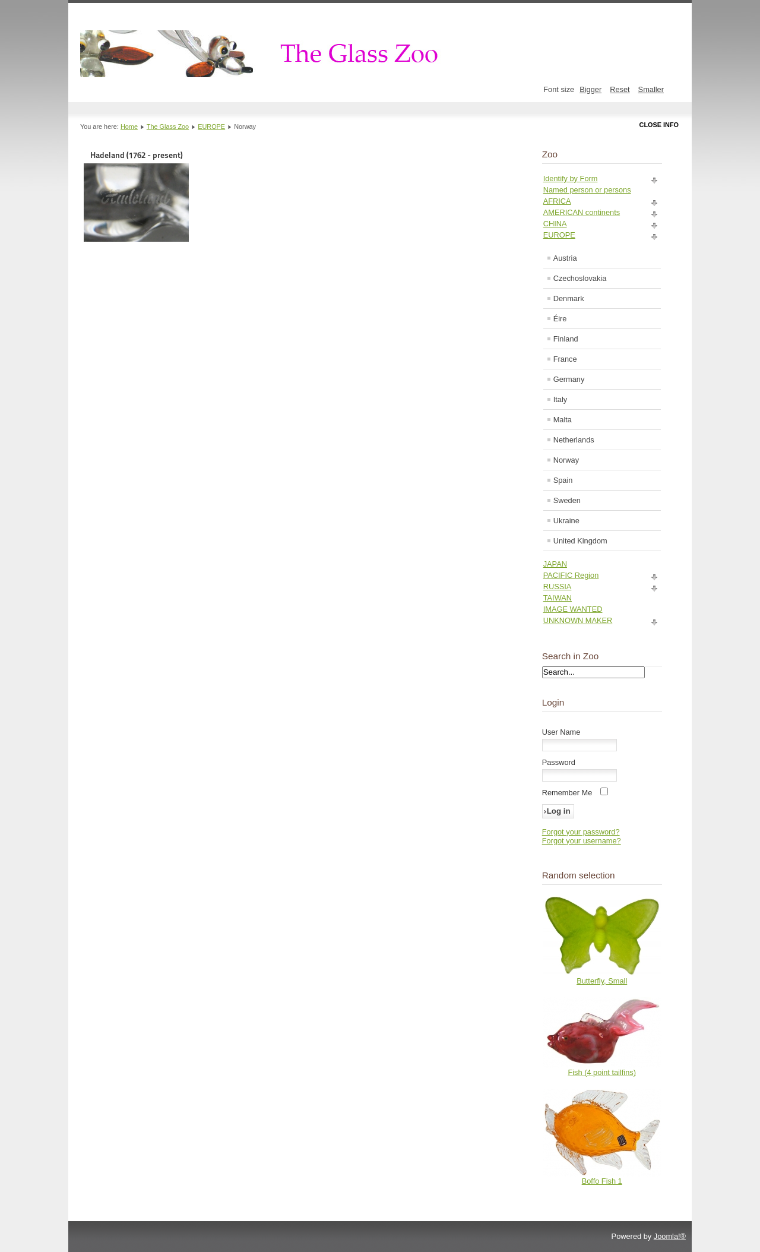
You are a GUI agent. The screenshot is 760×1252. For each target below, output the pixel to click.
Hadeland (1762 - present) (136, 196)
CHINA (555, 223)
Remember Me (567, 792)
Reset (619, 89)
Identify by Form (570, 178)
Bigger (590, 89)
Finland (565, 338)
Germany (569, 379)
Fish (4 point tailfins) (602, 1072)
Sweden (567, 500)
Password (558, 762)
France (565, 359)
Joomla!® (670, 1236)
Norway (566, 460)
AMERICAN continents (581, 212)
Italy (560, 399)
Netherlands (573, 439)
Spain (563, 480)
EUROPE (211, 126)
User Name (561, 732)
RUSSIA (557, 586)
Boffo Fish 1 (602, 1181)
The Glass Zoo (168, 126)
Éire (560, 318)
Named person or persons (587, 189)
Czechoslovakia (580, 278)
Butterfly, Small (602, 980)
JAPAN (555, 563)
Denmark (568, 298)
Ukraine (566, 520)
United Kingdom (580, 540)
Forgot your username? (581, 840)
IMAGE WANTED (573, 609)
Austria (565, 258)
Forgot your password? (581, 831)
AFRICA (557, 201)
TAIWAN (557, 597)
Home (129, 126)
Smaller (651, 89)
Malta (562, 419)
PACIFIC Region (571, 575)
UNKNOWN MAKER (578, 620)
